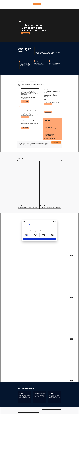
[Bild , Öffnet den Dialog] (40, 255)
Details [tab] (39, 224)
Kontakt (56, 5)
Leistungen (52, 5)
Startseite (44, 5)
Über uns (48, 5)
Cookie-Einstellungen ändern (21, 411)
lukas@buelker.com (52, 138)
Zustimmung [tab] (28, 224)
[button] (37, 4)
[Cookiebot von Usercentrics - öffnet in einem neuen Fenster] (52, 221)
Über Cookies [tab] (51, 224)
